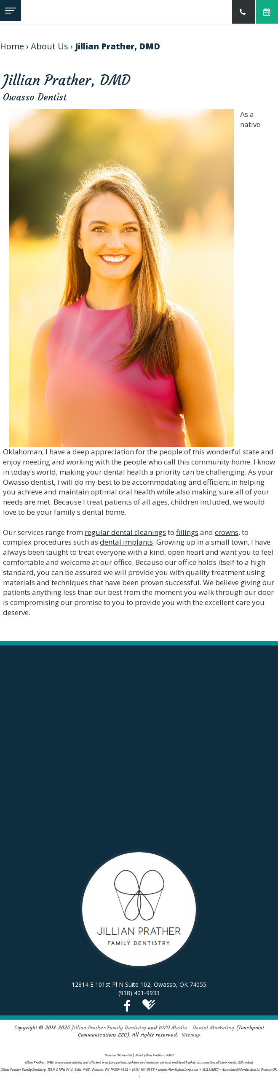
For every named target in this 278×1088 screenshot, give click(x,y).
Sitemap (191, 1034)
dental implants (126, 542)
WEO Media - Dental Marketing (196, 1027)
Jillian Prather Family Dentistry (109, 1027)
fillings (187, 532)
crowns (226, 532)
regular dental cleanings (125, 532)
